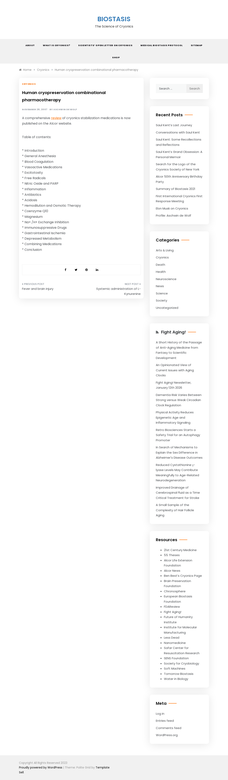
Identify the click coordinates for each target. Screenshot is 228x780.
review (56, 118)
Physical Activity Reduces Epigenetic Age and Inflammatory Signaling (175, 417)
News (160, 286)
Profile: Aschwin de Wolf (173, 215)
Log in (160, 713)
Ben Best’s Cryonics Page (183, 576)
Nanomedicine (175, 643)
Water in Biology (176, 679)
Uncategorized (167, 308)
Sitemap (197, 45)
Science (162, 293)
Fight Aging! (173, 332)
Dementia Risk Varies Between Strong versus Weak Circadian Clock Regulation (179, 400)
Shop (116, 57)
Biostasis (114, 18)
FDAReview (172, 606)
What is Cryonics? (56, 45)
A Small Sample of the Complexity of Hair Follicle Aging (175, 510)
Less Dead (171, 637)
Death (160, 264)
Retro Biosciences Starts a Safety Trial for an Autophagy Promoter (178, 435)
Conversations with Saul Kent (178, 132)
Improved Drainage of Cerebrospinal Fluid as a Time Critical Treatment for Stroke (178, 492)
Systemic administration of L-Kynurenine (118, 291)
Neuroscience (166, 279)
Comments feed (168, 728)
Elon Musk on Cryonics (172, 208)
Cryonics (29, 84)
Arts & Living (165, 250)
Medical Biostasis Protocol (161, 45)
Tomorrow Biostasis (178, 674)
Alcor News (172, 570)
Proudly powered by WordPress (41, 767)
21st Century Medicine (180, 550)
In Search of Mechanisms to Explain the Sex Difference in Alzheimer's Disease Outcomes (179, 452)
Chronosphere (175, 591)
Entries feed (165, 721)
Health (161, 272)
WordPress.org (167, 735)
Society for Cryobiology (181, 663)
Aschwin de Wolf (65, 109)
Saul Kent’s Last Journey (174, 125)
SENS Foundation (176, 658)
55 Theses (172, 555)
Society (161, 300)
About (30, 45)
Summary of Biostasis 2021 (175, 189)
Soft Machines (174, 668)
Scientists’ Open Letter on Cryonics (105, 45)
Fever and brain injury (37, 289)
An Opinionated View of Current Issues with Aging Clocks (175, 370)
